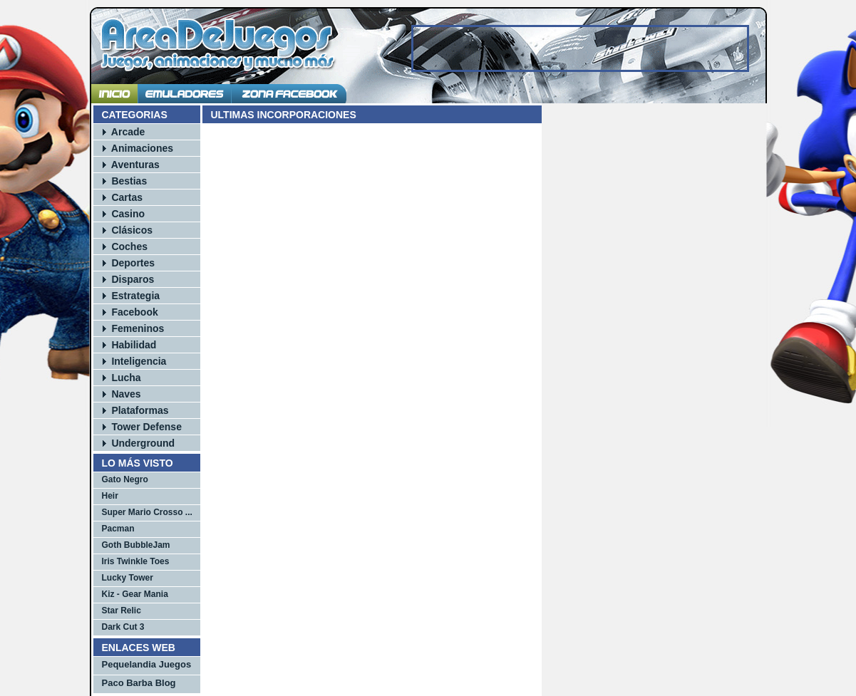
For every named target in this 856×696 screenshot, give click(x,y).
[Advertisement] (580, 48)
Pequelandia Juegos (147, 664)
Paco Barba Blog (139, 682)
